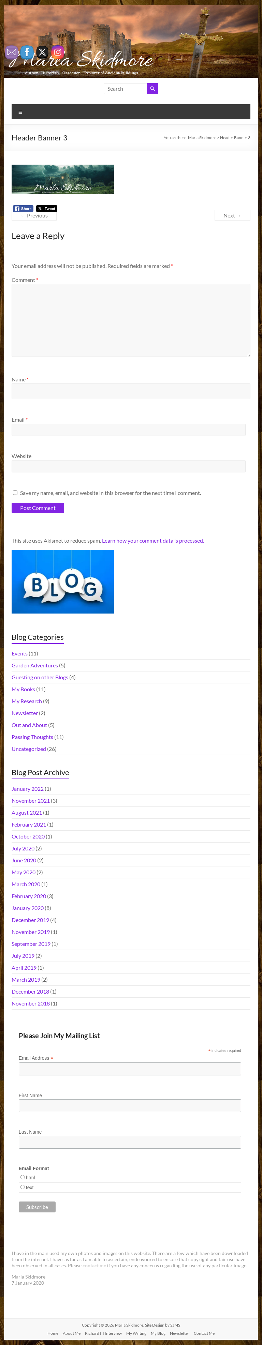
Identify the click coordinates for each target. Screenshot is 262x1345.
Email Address (36, 1058)
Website (21, 456)
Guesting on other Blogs (40, 677)
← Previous (34, 215)
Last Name (30, 1132)
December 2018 (30, 991)
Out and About (29, 725)
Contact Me (204, 1333)
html (30, 1177)
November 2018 (31, 1003)
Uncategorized (29, 748)
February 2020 (29, 896)
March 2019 (26, 979)
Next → (232, 215)
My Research (27, 701)
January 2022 (28, 788)
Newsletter (25, 713)
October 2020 (28, 836)
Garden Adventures (35, 665)
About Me (72, 1333)
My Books (23, 689)
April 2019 (24, 967)
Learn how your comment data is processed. (153, 540)
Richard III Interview (103, 1333)
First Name (30, 1095)
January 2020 (28, 908)
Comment (25, 279)
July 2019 (23, 955)
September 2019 (31, 943)
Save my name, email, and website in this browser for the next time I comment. (110, 492)
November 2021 (31, 800)
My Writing (136, 1333)
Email (20, 419)
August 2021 (27, 812)
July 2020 (23, 848)
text (30, 1187)
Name (20, 379)
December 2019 (30, 920)
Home (52, 1333)
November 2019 (31, 931)
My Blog (158, 1333)
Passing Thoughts (32, 737)
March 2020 (26, 884)
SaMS (175, 1325)
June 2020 (24, 860)
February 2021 (29, 824)
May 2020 (23, 872)
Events (20, 653)
